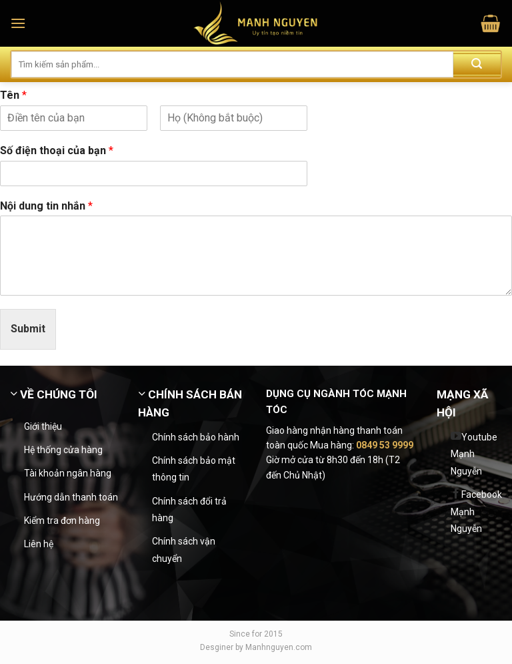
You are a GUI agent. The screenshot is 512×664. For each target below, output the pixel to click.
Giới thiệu (43, 426)
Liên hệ (38, 544)
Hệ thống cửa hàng (63, 449)
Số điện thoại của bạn (56, 150)
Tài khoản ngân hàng (67, 473)
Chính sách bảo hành (195, 437)
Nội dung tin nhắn (46, 206)
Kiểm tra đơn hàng (62, 520)
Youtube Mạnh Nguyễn (474, 454)
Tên (13, 95)
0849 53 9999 (384, 445)
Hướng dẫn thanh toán (71, 497)
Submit (28, 328)
